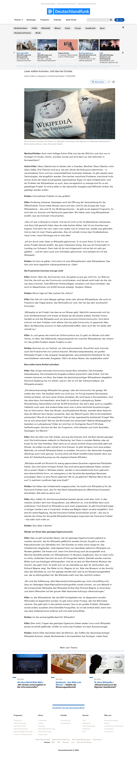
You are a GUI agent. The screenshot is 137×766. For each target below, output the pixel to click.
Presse (106, 723)
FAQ (84, 720)
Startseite (16, 27)
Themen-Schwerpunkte (23, 734)
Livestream (42, 720)
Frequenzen (42, 734)
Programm (45, 20)
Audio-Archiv (71, 20)
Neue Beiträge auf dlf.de (23, 732)
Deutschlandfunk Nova (87, 4)
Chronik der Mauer (84, 742)
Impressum (97, 739)
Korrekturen (108, 732)
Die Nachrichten (20, 726)
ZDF (58, 742)
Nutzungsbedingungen (81, 739)
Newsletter (86, 723)
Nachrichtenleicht (21, 729)
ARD (53, 742)
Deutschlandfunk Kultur (66, 4)
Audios (41, 723)
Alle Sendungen (20, 723)
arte (72, 742)
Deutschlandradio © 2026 (68, 750)
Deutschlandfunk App (46, 729)
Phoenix (65, 742)
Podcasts (57, 20)
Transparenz (109, 729)
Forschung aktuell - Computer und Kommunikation (42, 27)
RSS (84, 732)
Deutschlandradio (48, 4)
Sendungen (31, 20)
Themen (17, 20)
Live (119, 20)
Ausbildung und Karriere (113, 726)
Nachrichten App (44, 732)
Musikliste (86, 729)
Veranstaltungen (88, 726)
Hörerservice (65, 720)
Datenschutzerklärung (61, 739)
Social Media (66, 723)
